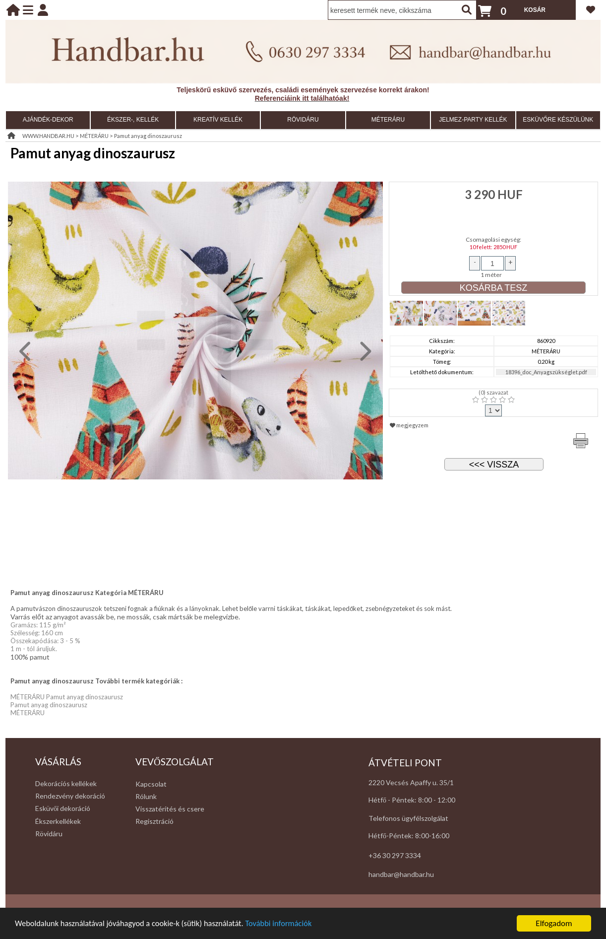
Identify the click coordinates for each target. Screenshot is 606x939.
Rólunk (146, 796)
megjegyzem (409, 425)
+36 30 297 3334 (394, 855)
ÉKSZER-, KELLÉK (133, 119)
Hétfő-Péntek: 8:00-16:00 (408, 835)
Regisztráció (154, 821)
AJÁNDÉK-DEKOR (48, 119)
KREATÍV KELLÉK (217, 119)
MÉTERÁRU (388, 119)
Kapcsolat (151, 784)
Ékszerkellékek (58, 821)
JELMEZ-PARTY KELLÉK (473, 119)
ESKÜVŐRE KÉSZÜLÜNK (558, 119)
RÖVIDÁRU (302, 119)
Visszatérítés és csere (169, 809)
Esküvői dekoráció (62, 808)
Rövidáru (48, 833)
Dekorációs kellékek (66, 783)
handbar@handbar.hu (401, 874)
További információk (287, 924)
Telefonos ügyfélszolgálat (408, 818)
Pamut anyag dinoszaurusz (148, 136)
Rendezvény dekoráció (70, 796)
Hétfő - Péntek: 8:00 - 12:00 (411, 800)
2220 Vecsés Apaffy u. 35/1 (411, 782)
